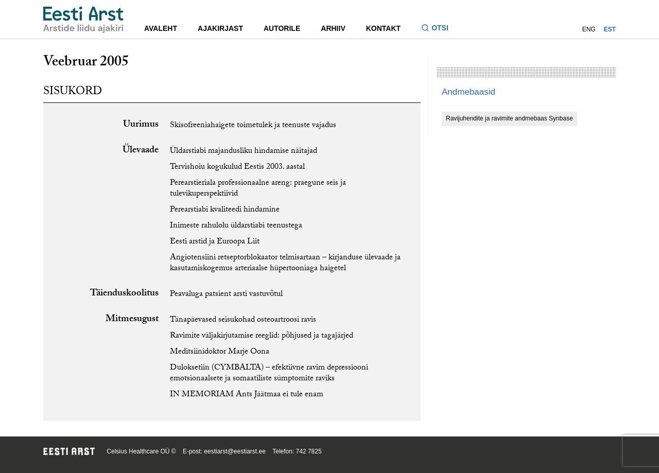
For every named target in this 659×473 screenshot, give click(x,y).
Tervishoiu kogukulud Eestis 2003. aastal (237, 167)
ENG (589, 29)
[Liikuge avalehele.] (83, 19)
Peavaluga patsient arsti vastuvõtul (226, 294)
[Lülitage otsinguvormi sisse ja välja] (439, 29)
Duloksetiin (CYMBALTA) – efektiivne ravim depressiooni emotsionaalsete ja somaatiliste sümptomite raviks (269, 373)
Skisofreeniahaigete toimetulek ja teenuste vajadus (253, 125)
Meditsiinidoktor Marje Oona (219, 352)
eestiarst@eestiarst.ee (235, 451)
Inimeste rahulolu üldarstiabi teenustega (236, 226)
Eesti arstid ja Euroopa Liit (214, 242)
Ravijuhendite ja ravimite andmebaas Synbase (509, 118)
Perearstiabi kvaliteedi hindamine (225, 210)
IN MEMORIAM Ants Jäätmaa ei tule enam (246, 395)
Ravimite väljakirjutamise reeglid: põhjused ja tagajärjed (261, 336)
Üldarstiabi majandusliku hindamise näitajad (243, 151)
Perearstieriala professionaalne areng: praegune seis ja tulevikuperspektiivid (258, 189)
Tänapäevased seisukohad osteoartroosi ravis (243, 320)
